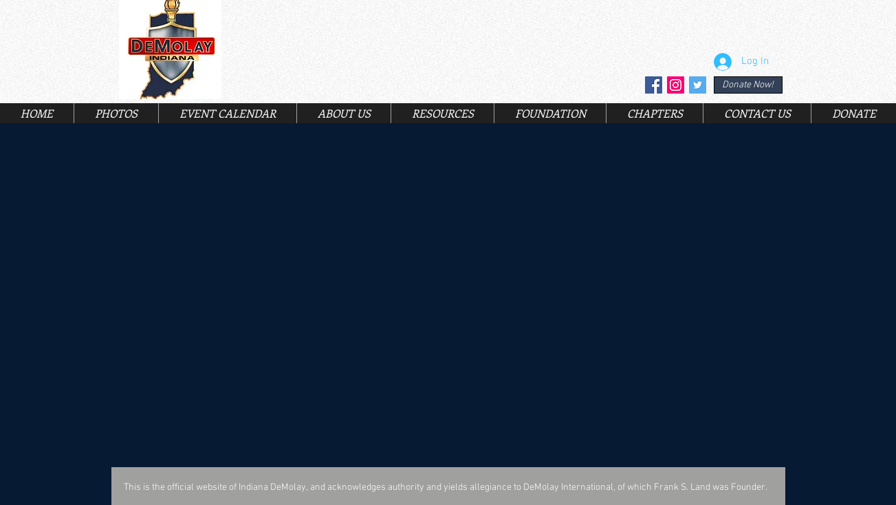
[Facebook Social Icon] (653, 85)
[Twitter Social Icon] (697, 85)
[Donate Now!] (748, 85)
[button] (343, 113)
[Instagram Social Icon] (675, 85)
